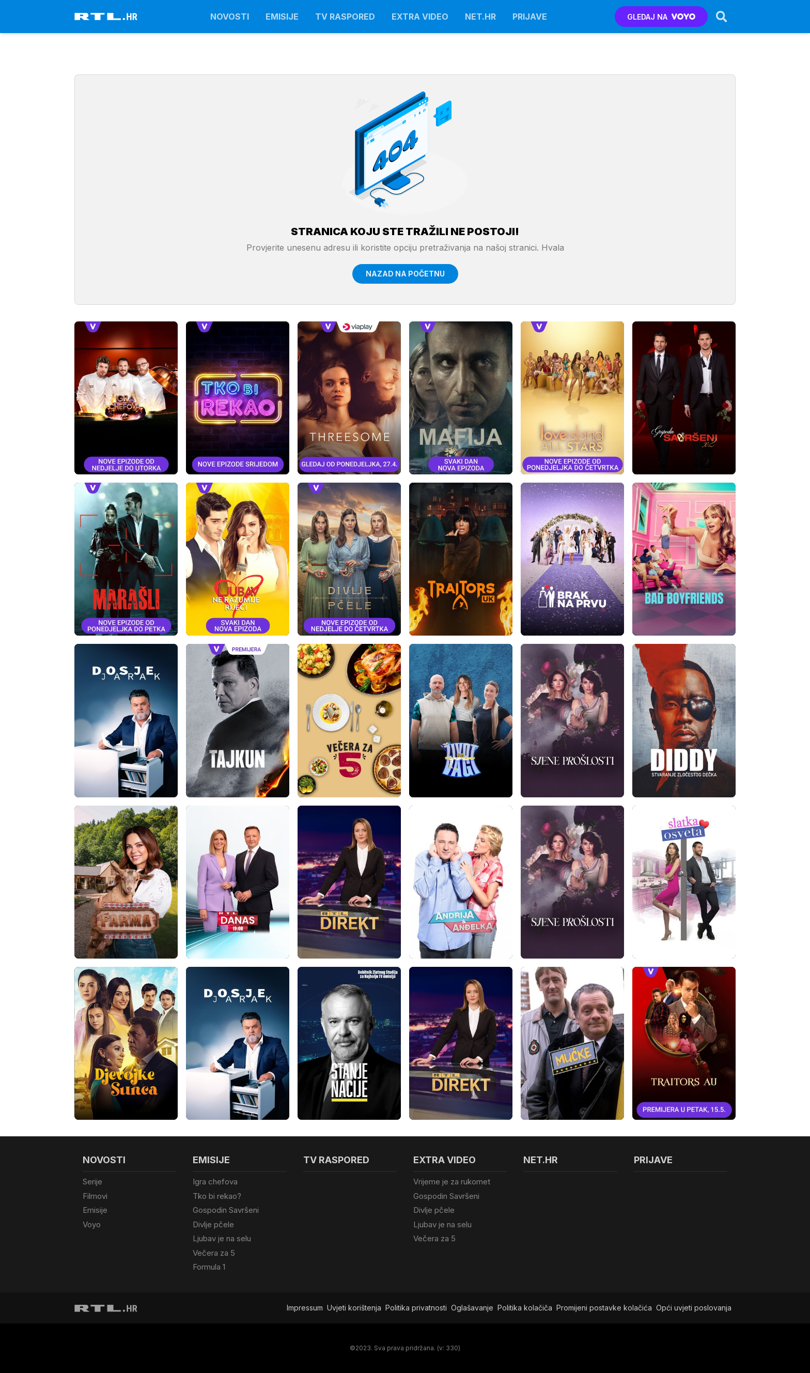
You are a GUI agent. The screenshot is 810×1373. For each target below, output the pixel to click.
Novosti (229, 16)
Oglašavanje (472, 1307)
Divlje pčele (213, 1224)
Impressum (305, 1307)
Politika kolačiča (524, 1307)
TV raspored (345, 16)
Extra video (420, 16)
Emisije (282, 16)
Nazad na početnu (405, 273)
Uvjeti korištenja (354, 1307)
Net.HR (480, 16)
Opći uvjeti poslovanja (693, 1307)
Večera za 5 (214, 1253)
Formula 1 (209, 1267)
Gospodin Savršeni (226, 1210)
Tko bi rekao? (217, 1196)
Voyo (92, 1224)
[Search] (721, 16)
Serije (92, 1181)
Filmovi (95, 1196)
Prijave (529, 16)
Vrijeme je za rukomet (451, 1181)
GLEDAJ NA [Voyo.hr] (661, 16)
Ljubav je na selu (222, 1238)
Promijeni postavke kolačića (604, 1307)
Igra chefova (215, 1181)
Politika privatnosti (416, 1307)
